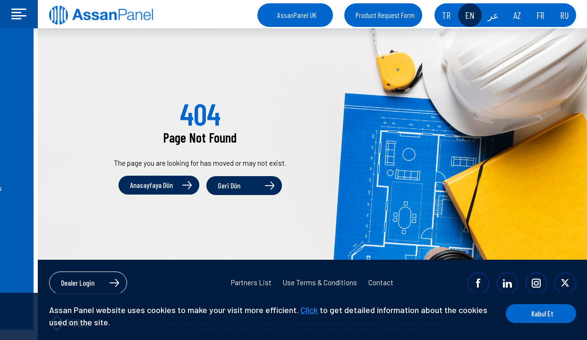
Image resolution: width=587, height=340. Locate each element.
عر (493, 15)
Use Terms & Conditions (320, 282)
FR (540, 15)
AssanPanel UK (296, 14)
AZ (517, 15)
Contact (380, 282)
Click (309, 310)
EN (470, 15)
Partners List (251, 282)
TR (446, 15)
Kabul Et (540, 313)
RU (564, 15)
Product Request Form (385, 14)
